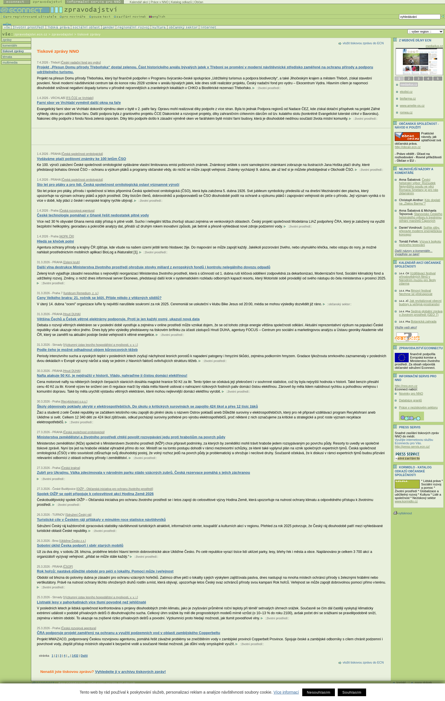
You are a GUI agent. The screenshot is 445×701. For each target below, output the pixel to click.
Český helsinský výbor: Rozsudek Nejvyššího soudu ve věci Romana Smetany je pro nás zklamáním (418, 186)
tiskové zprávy (13, 51)
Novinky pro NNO (411, 393)
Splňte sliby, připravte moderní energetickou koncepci (420, 231)
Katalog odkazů (181, 2)
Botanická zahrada (423, 321)
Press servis (410, 427)
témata (7, 56)
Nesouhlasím (318, 692)
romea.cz (406, 112)
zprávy (7, 39)
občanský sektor (339, 304)
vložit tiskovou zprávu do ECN (363, 43)
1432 (75, 655)
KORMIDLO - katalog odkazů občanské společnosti (413, 471)
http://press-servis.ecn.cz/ (412, 446)
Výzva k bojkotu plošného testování (420, 243)
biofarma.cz (408, 98)
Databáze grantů (410, 400)
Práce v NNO (160, 2)
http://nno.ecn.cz (406, 386)
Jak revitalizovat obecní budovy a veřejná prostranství (420, 302)
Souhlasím (351, 692)
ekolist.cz (406, 91)
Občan (198, 2)
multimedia (10, 62)
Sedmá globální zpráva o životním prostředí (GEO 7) (420, 313)
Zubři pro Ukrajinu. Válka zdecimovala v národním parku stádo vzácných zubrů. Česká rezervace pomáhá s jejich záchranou (143, 472)
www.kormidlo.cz (406, 501)
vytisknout (402, 513)
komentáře (9, 45)
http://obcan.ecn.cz (408, 147)
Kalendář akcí (139, 2)
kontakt (401, 682)
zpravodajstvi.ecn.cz (30, 34)
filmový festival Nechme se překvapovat (415, 292)
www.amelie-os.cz (412, 105)
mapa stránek (423, 682)
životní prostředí (268, 88)
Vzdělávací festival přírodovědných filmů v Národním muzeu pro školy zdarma (417, 278)
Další (84, 655)
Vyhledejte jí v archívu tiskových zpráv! (130, 672)
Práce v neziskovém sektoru (418, 407)
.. (69, 655)
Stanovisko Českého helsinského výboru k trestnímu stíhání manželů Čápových (420, 217)
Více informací (286, 692)
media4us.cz (434, 46)
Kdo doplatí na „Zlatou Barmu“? (419, 201)
